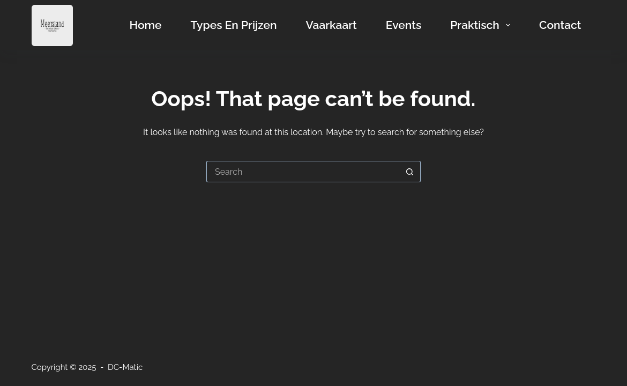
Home (146, 25)
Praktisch (482, 25)
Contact (560, 25)
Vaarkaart (330, 25)
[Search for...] (302, 171)
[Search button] (410, 171)
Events (403, 25)
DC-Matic (125, 367)
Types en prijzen (234, 25)
